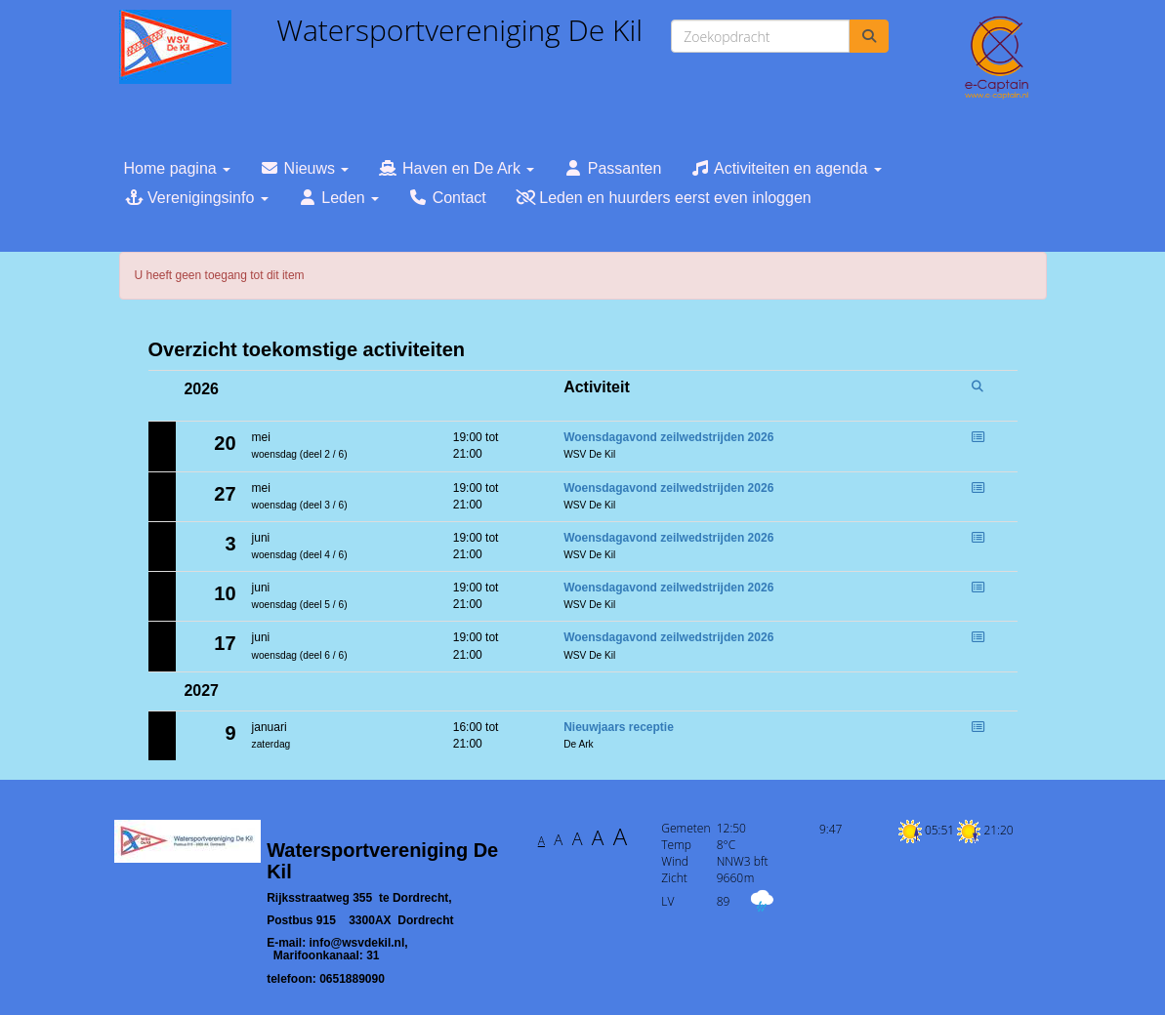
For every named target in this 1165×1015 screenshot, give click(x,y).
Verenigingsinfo (196, 197)
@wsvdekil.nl (357, 943)
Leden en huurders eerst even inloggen (663, 197)
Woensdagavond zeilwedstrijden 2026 (668, 437)
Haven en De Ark (456, 168)
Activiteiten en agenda (785, 168)
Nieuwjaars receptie (618, 727)
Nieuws (304, 168)
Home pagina (177, 168)
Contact (447, 197)
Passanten (612, 168)
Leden (338, 197)
